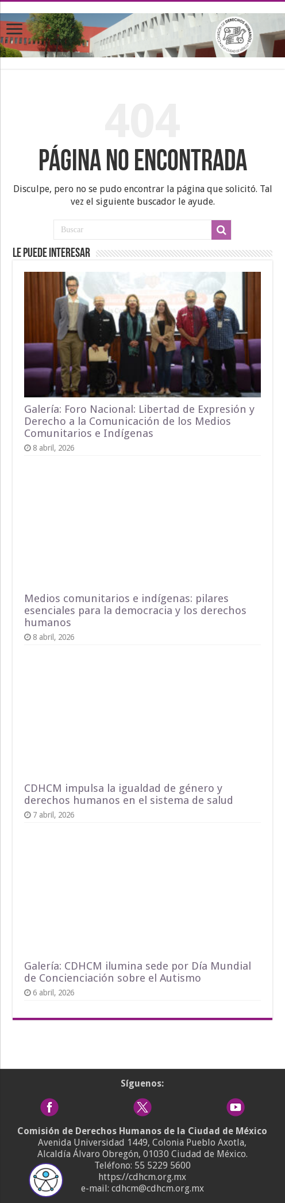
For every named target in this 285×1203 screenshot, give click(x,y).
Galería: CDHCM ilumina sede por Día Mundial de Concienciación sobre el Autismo (137, 972)
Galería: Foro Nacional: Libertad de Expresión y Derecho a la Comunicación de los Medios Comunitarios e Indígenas (139, 421)
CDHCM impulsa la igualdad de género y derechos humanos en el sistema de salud (128, 794)
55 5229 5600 (162, 1165)
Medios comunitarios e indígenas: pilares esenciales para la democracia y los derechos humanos (135, 610)
